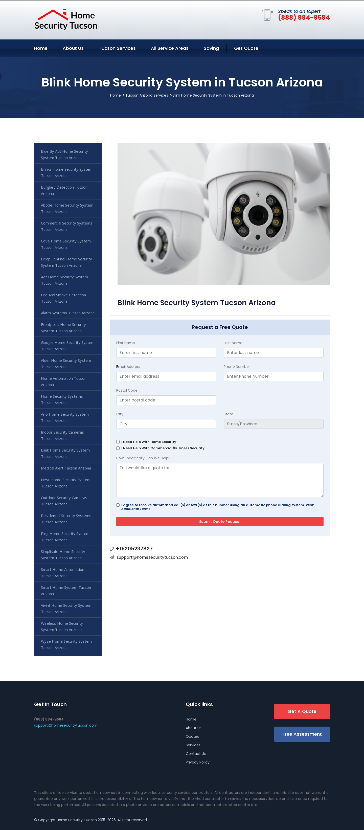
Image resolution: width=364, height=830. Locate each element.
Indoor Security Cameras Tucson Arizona (62, 435)
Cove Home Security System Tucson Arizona (66, 244)
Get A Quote (302, 711)
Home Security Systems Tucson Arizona (62, 399)
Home (41, 48)
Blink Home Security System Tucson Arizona (65, 453)
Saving (211, 48)
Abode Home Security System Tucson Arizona (67, 208)
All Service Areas (170, 48)
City (119, 414)
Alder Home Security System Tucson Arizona (66, 363)
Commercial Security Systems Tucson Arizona (66, 226)
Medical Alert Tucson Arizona (66, 467)
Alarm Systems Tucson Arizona (68, 312)
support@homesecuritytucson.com (152, 557)
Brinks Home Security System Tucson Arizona (67, 172)
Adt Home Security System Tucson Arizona (64, 280)
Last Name (233, 342)
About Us (73, 48)
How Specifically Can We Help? (143, 458)
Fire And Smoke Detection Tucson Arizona (63, 298)
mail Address (128, 366)
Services (193, 745)
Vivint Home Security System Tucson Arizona (66, 608)
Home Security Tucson (77, 819)
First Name (125, 342)
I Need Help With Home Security (148, 442)
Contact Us (196, 753)
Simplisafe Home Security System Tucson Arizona (63, 554)
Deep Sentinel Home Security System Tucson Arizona (66, 262)
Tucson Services (117, 48)
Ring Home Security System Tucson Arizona (65, 536)
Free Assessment (302, 734)
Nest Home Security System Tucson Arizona (65, 482)
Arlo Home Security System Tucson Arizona (65, 417)
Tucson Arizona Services (146, 95)
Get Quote (246, 48)
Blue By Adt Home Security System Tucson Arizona (64, 154)
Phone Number (237, 366)
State (228, 414)
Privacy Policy (198, 762)
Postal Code (127, 390)
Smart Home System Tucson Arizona (66, 590)
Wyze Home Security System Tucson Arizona (66, 644)
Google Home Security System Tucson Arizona (68, 345)
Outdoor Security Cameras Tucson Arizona (64, 500)
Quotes (192, 736)
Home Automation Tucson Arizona (63, 381)
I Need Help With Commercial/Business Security (162, 448)
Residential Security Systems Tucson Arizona (66, 518)
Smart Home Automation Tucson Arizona (62, 572)
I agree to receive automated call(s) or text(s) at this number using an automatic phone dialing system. (217, 507)
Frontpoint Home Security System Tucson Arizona (63, 327)
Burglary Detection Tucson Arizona (64, 190)
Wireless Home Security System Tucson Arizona (62, 626)
